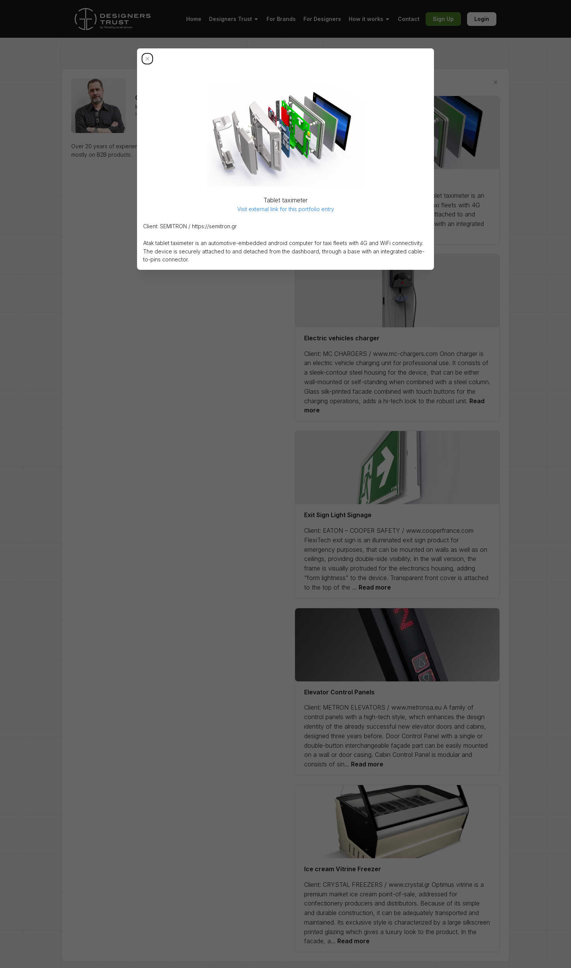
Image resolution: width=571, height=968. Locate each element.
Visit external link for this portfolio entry (285, 209)
